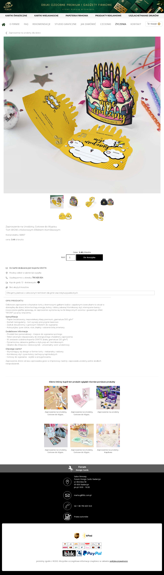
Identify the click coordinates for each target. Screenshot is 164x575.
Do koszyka (89, 257)
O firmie (15, 24)
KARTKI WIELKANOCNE (46, 15)
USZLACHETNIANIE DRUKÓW (144, 15)
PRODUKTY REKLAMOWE (108, 15)
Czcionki (105, 24)
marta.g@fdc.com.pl (82, 495)
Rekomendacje (41, 24)
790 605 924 (37, 277)
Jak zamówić (88, 24)
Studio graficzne (65, 24)
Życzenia (120, 24)
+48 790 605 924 (84, 506)
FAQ (26, 24)
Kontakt (135, 24)
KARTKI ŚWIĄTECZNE (16, 15)
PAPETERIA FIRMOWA (77, 15)
